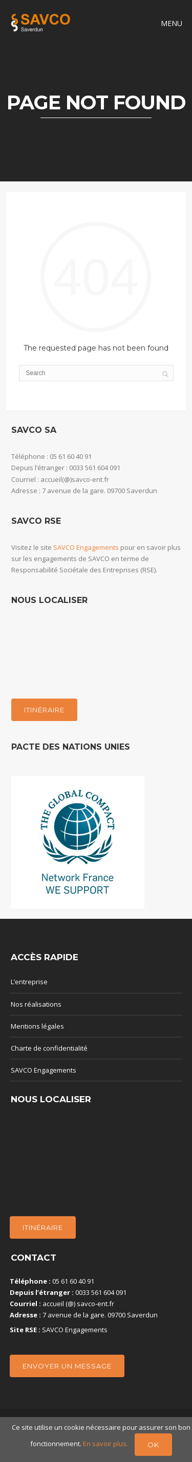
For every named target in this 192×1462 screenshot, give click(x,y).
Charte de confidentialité (49, 1048)
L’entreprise (29, 981)
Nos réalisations (36, 1004)
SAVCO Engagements (86, 547)
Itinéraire (44, 710)
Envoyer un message (67, 1366)
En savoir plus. (106, 1443)
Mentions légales (37, 1026)
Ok (153, 1445)
